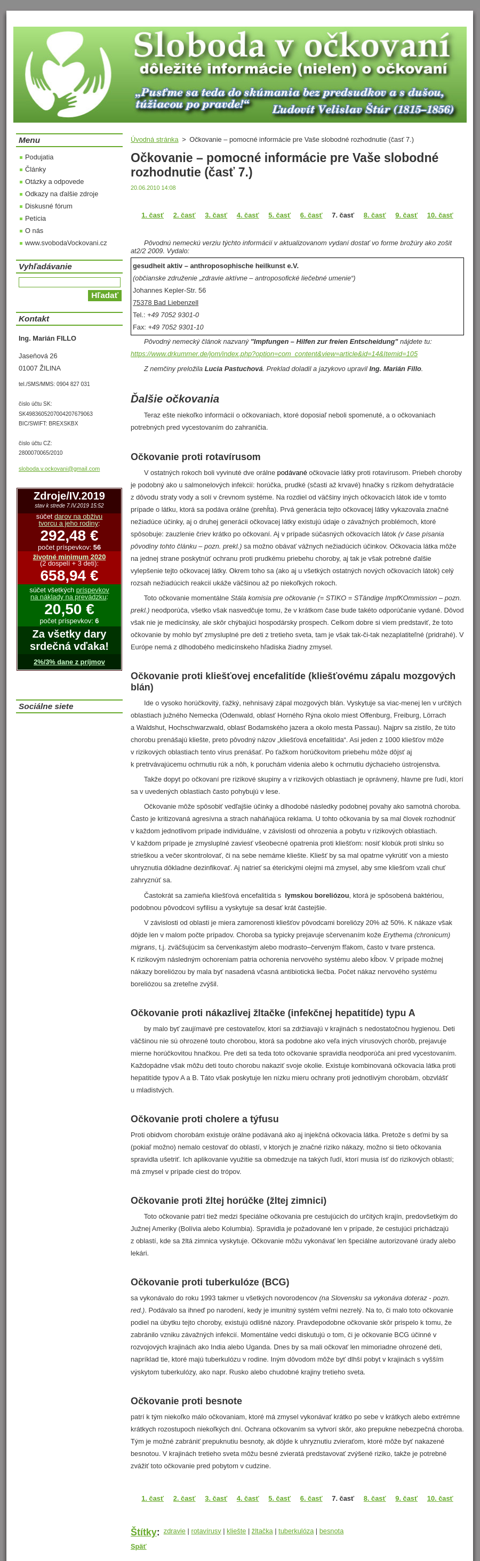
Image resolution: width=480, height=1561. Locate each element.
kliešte (236, 1531)
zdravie (175, 1531)
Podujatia (39, 157)
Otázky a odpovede (54, 182)
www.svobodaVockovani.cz (66, 243)
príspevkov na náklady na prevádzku (69, 593)
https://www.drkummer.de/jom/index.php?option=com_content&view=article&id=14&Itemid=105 (274, 354)
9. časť (406, 215)
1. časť (152, 215)
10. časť (440, 215)
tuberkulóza (296, 1531)
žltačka (262, 1531)
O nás (34, 231)
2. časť (184, 215)
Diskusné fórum (49, 206)
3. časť (216, 215)
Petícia (35, 218)
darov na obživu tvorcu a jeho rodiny (70, 519)
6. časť (311, 215)
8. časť (375, 215)
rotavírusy (206, 1531)
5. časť (279, 215)
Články (35, 169)
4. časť (248, 215)
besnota (331, 1531)
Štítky (144, 1532)
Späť (139, 1546)
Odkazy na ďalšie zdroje (61, 194)
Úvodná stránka (155, 139)
